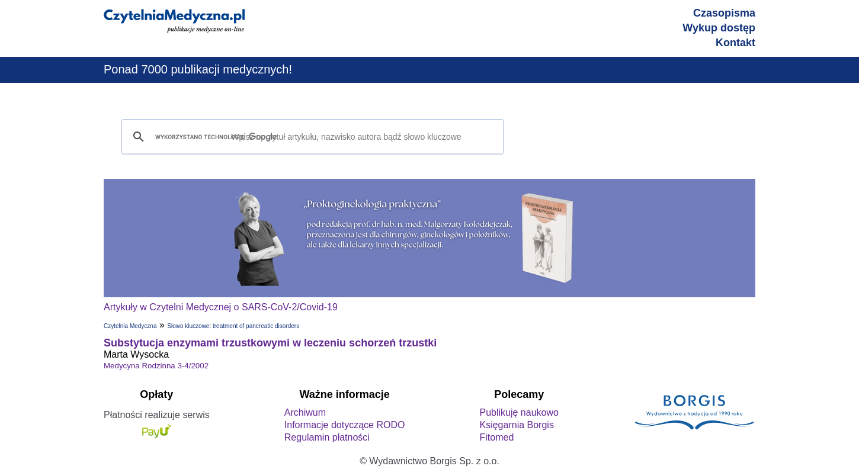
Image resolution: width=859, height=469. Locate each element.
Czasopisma (724, 13)
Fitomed (496, 437)
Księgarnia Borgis (516, 425)
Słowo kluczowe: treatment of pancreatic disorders (233, 326)
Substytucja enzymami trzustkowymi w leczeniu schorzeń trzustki (270, 343)
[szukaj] (310, 137)
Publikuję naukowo (518, 412)
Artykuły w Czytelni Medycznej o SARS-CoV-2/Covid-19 (221, 307)
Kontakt (735, 43)
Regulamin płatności (327, 437)
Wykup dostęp (718, 28)
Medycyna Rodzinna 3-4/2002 (156, 365)
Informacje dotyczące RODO (344, 425)
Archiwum (305, 412)
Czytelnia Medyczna (130, 326)
